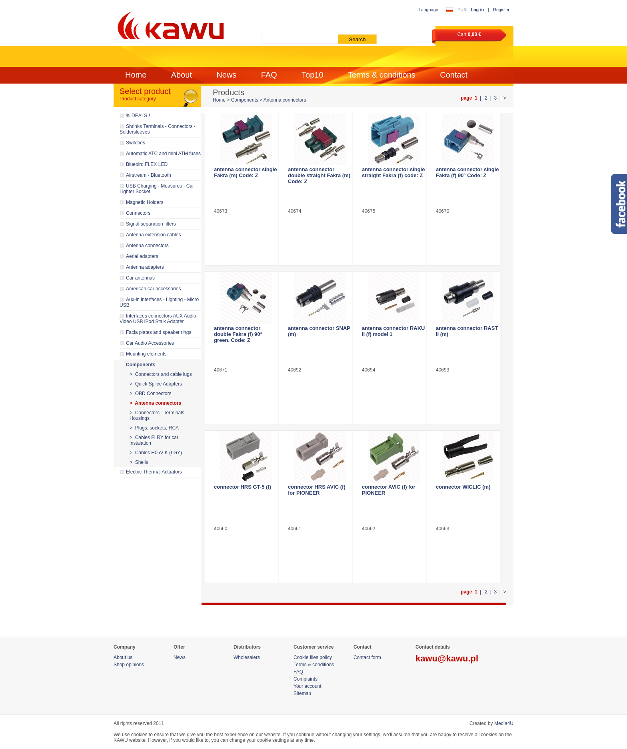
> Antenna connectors (155, 403)
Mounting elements (146, 354)
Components (140, 365)
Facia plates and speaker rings (158, 332)
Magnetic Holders (144, 202)
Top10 (312, 74)
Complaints (305, 679)
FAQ (269, 74)
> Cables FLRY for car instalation (154, 440)
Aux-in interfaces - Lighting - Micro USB (159, 302)
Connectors (138, 213)
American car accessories (153, 289)
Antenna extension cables (153, 235)
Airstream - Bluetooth (148, 175)
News (226, 74)
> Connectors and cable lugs (161, 374)
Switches (135, 143)
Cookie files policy (313, 657)
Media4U (503, 723)
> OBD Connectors (150, 393)
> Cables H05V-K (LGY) (156, 452)
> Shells (139, 462)
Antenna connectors (147, 245)
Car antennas (140, 278)
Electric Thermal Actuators (154, 472)
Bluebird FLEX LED (147, 164)
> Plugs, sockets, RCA (154, 428)
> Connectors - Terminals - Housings (158, 415)
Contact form (367, 657)
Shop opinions (129, 664)
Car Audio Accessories (150, 343)
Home (135, 74)
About (181, 74)
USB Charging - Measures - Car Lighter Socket (157, 188)
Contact (453, 74)
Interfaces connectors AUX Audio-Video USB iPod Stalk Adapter (159, 318)
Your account (307, 686)
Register (501, 9)
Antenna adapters (145, 267)
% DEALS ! (138, 115)
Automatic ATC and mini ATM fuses (163, 153)
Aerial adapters (142, 256)
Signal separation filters (151, 224)
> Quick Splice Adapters (156, 384)
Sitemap (302, 693)
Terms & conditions (381, 74)
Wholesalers (247, 657)
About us (123, 657)
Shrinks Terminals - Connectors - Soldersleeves (158, 129)
